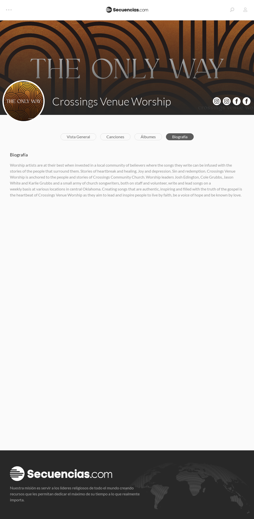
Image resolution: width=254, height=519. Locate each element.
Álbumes (148, 136)
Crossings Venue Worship (111, 101)
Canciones (115, 136)
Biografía (180, 136)
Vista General (78, 136)
